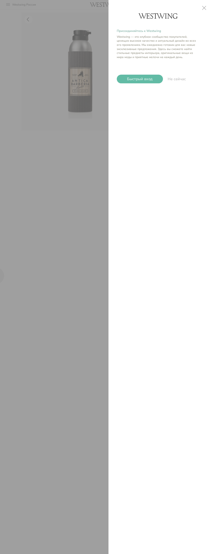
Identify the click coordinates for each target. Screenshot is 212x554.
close (204, 7)
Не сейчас (177, 79)
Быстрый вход (140, 79)
